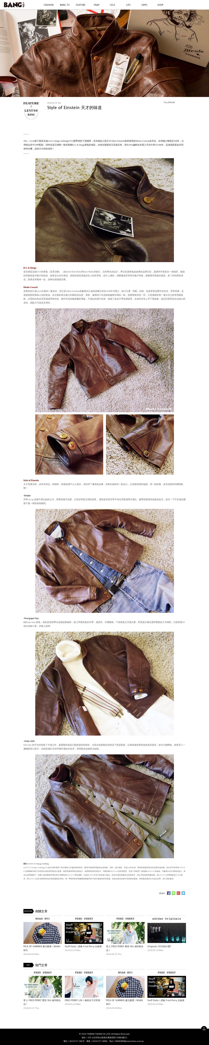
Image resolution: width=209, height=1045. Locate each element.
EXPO (144, 5)
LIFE (128, 5)
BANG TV (64, 5)
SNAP (96, 5)
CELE (112, 5)
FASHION (49, 5)
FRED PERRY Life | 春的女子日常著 (82, 1000)
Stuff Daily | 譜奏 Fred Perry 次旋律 (83, 946)
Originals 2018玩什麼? (159, 946)
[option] (104, 53)
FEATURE (80, 5)
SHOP (160, 5)
